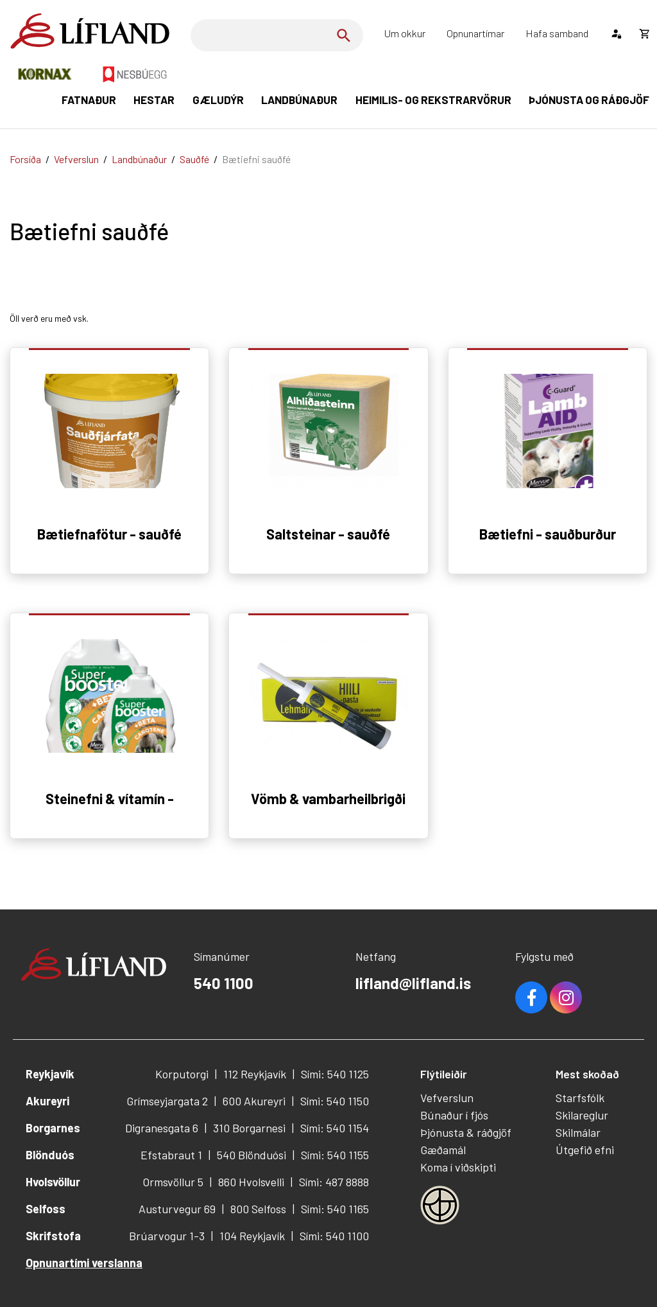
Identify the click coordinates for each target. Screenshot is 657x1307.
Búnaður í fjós (454, 1115)
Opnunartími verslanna (84, 1263)
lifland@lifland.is (413, 983)
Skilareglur (582, 1115)
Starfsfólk (580, 1098)
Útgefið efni (585, 1150)
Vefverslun (76, 159)
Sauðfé (194, 159)
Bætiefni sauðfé (256, 159)
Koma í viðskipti (458, 1167)
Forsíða (25, 159)
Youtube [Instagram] (566, 997)
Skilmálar (578, 1132)
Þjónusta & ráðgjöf (465, 1132)
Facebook (531, 997)
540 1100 (223, 983)
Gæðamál (443, 1150)
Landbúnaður (139, 159)
